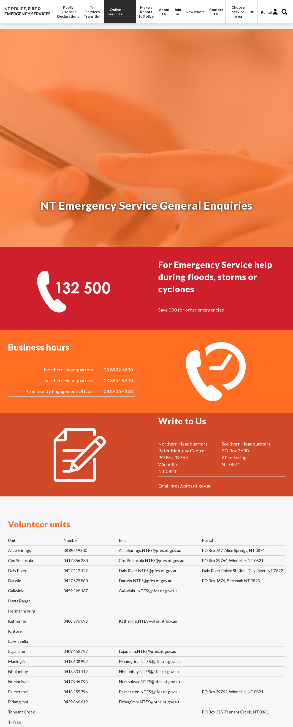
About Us (164, 11)
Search (284, 12)
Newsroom (195, 11)
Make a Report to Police (146, 11)
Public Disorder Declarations (68, 11)
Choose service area (238, 11)
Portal (266, 12)
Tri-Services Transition (92, 11)
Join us (177, 11)
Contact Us (216, 11)
